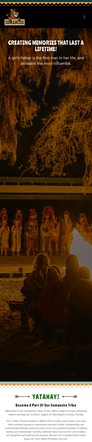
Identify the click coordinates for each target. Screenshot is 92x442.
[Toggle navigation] (84, 17)
